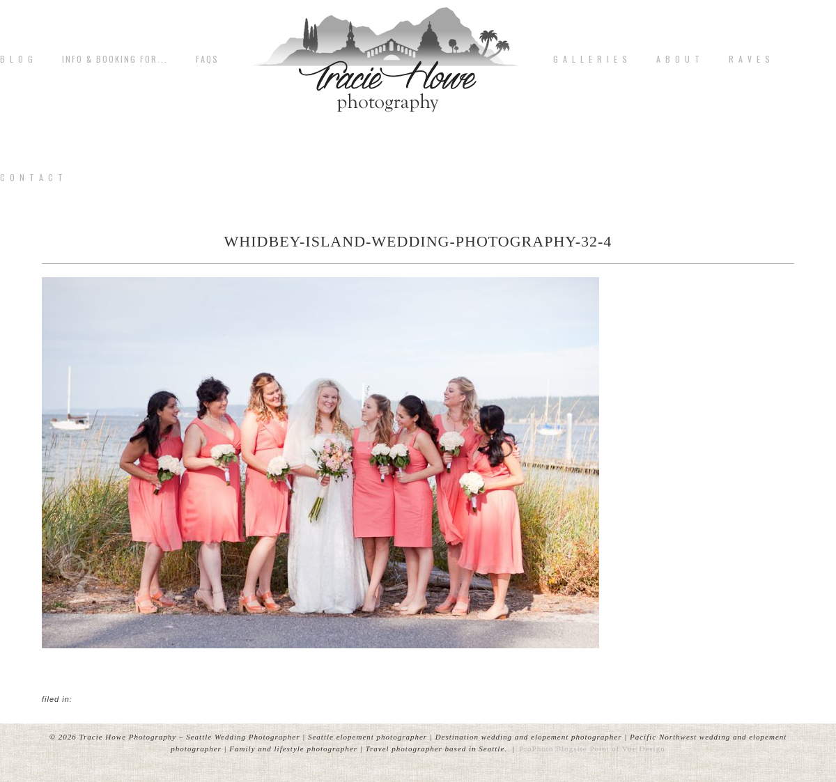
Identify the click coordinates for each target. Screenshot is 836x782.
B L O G (17, 59)
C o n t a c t (32, 177)
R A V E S (750, 59)
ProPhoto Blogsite (553, 748)
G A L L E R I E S (590, 59)
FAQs (207, 59)
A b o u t (678, 59)
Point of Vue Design (627, 748)
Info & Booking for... (115, 59)
